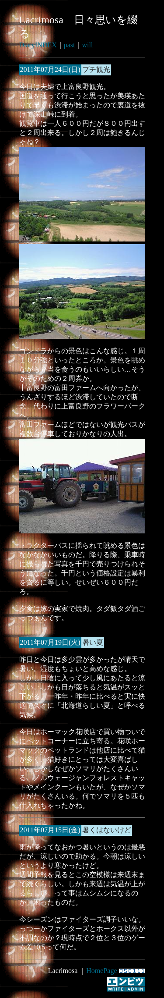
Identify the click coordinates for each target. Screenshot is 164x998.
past (69, 45)
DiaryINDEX (38, 45)
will (87, 45)
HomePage (101, 970)
